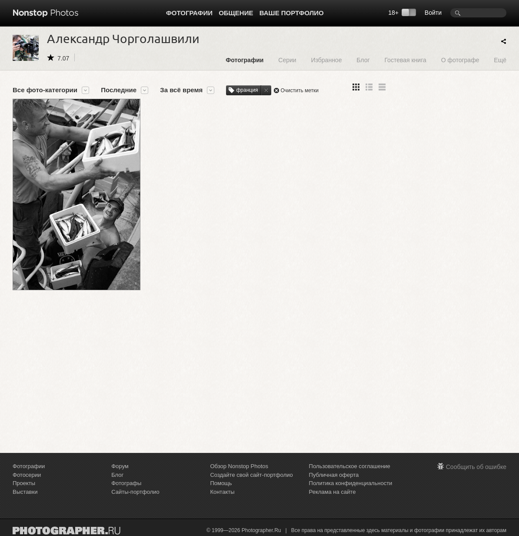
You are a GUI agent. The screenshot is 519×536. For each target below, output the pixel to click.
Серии (287, 60)
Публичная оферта (334, 475)
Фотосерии (27, 475)
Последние (118, 90)
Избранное (326, 60)
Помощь (221, 483)
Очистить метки (299, 90)
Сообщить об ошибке (476, 466)
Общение (236, 13)
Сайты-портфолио (135, 492)
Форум (120, 466)
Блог (362, 60)
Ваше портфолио (292, 13)
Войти (433, 12)
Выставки (25, 492)
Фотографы (126, 483)
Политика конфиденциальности (351, 483)
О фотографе (460, 60)
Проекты (24, 483)
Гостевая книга (405, 60)
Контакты (222, 492)
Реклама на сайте (332, 492)
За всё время (181, 90)
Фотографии (189, 13)
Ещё (500, 60)
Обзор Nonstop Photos (239, 466)
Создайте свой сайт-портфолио (251, 475)
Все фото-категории (45, 90)
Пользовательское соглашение (349, 466)
